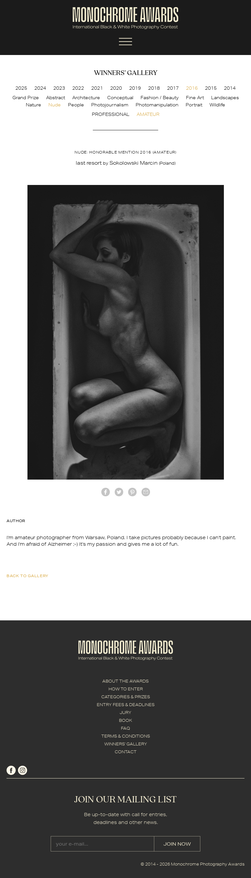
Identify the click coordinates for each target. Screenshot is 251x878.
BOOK (125, 720)
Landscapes (225, 98)
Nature (33, 105)
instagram (22, 770)
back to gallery (27, 575)
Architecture (86, 98)
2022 (78, 88)
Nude (54, 105)
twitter (119, 492)
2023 (59, 88)
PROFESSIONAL (110, 114)
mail (146, 492)
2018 (154, 88)
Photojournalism (109, 105)
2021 (97, 88)
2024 (40, 88)
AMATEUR (148, 114)
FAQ (125, 728)
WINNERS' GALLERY (125, 744)
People (76, 105)
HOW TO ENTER (126, 689)
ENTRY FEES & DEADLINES (126, 704)
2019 (135, 88)
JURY (125, 712)
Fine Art (195, 98)
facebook (105, 492)
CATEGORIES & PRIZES (125, 697)
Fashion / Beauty (160, 98)
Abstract (55, 98)
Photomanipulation (157, 105)
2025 (21, 88)
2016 (192, 88)
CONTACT (126, 752)
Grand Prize (25, 98)
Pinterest (132, 492)
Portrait (194, 105)
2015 (211, 88)
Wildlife (217, 105)
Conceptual (120, 98)
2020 (116, 88)
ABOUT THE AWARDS (125, 681)
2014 (230, 88)
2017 (173, 88)
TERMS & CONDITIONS (125, 736)
